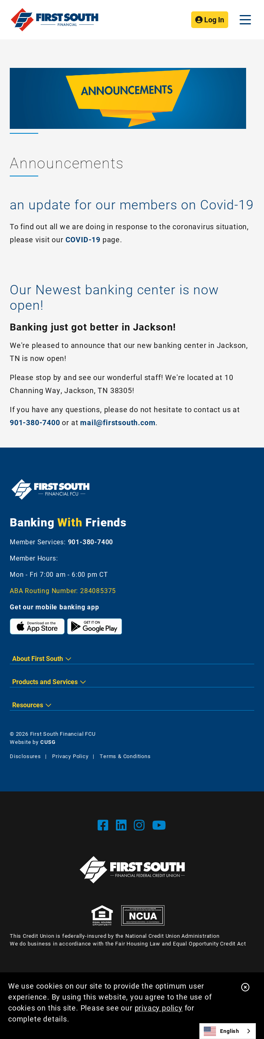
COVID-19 (82, 239)
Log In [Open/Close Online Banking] (209, 19)
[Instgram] (141, 825)
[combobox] (227, 1031)
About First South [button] (37, 658)
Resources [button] (27, 704)
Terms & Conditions (125, 756)
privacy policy (159, 1008)
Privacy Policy (70, 756)
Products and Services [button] (45, 681)
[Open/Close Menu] (245, 19)
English (221, 1031)
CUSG (48, 742)
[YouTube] (159, 825)
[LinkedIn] (123, 825)
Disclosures (25, 756)
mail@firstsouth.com (117, 422)
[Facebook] (105, 825)
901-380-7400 (35, 422)
